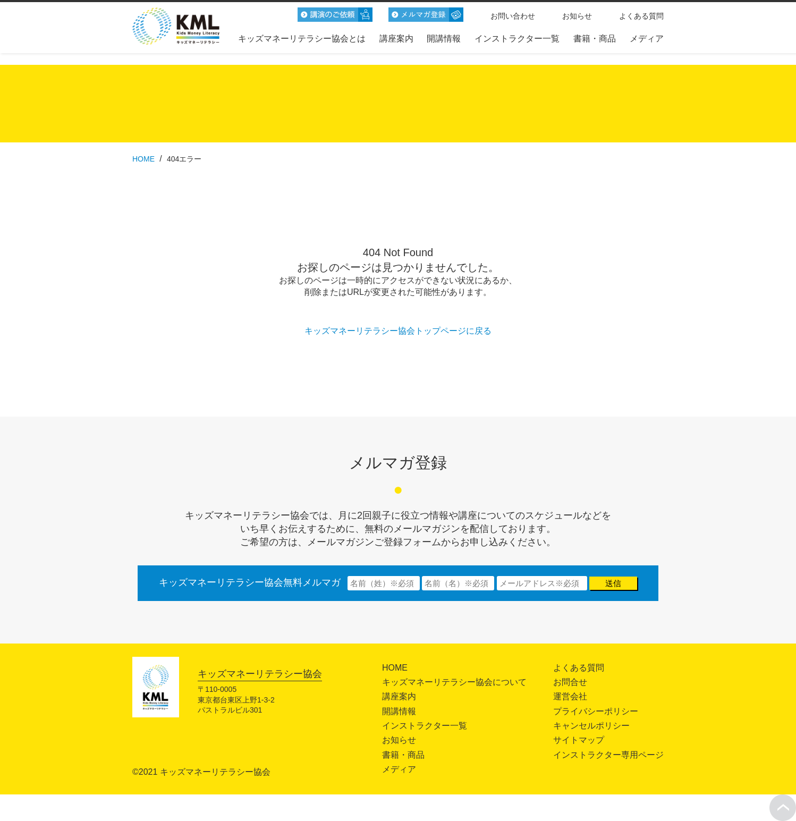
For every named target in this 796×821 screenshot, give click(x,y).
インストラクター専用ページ (608, 754)
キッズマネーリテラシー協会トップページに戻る (398, 330)
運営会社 (570, 696)
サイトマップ (578, 739)
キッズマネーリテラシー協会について (454, 682)
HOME (395, 667)
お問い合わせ (512, 16)
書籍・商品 (594, 38)
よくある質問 (641, 16)
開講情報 (444, 38)
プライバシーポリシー (595, 711)
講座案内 (396, 38)
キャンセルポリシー (591, 725)
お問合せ (570, 682)
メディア (647, 38)
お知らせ (577, 16)
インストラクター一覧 (517, 38)
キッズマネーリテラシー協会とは (302, 38)
